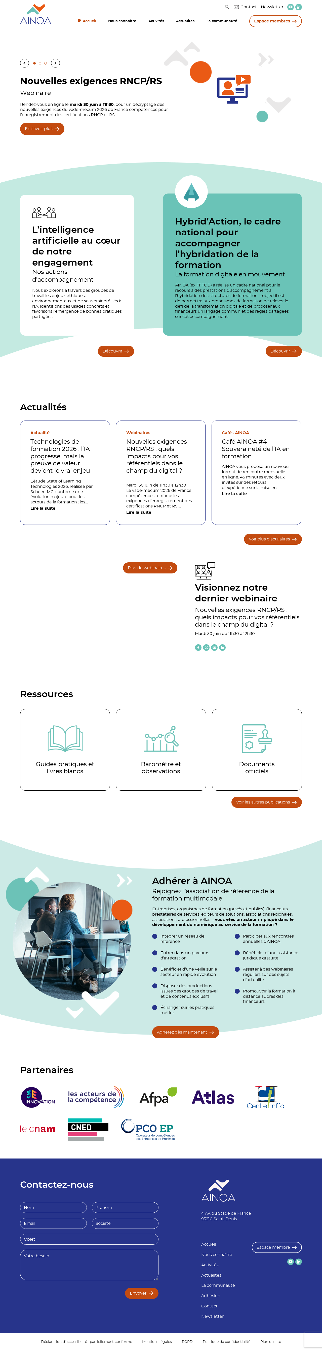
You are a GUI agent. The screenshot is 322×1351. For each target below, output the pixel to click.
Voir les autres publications (263, 802)
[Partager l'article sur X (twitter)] (206, 647)
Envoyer (138, 1294)
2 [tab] (40, 63)
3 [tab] (45, 63)
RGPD (187, 1342)
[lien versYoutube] (291, 7)
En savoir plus (39, 129)
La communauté (222, 21)
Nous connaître (122, 21)
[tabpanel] (161, 104)
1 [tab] (34, 63)
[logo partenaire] (97, 1097)
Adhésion (210, 1297)
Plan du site (270, 1342)
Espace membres (272, 21)
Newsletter (272, 7)
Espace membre (273, 1248)
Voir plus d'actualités (269, 539)
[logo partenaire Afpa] (159, 1097)
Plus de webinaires (147, 568)
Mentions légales (157, 1342)
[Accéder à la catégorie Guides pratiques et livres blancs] (65, 750)
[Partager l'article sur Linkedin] (222, 647)
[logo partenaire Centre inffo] (268, 1097)
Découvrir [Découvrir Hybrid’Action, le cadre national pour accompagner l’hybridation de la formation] (280, 351)
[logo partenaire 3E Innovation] (38, 1097)
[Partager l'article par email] (214, 647)
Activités (156, 21)
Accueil (89, 21)
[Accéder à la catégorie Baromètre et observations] (161, 750)
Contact (245, 7)
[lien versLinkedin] (298, 7)
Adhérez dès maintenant (182, 1032)
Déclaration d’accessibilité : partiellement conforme (86, 1342)
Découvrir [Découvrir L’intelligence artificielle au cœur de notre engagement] (112, 351)
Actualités (185, 21)
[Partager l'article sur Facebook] (198, 647)
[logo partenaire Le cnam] (38, 1130)
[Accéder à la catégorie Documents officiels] (257, 750)
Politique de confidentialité (226, 1342)
